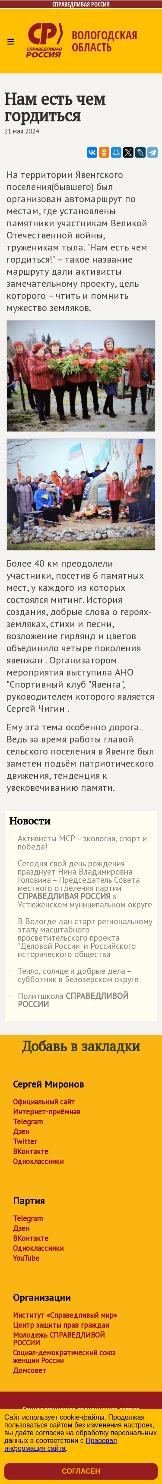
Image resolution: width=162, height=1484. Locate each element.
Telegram (28, 1122)
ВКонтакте (30, 1151)
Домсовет (29, 1370)
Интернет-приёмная (46, 1112)
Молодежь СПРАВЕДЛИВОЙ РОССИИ (59, 1339)
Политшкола (68, 1000)
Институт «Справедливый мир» (65, 1315)
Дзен (21, 1131)
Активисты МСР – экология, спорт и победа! (78, 843)
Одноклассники (38, 1161)
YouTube (26, 1258)
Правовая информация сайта (60, 1444)
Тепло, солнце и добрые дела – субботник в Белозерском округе (74, 975)
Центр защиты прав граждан (61, 1325)
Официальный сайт (44, 1102)
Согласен (81, 1471)
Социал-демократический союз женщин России (64, 1356)
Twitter (25, 1141)
